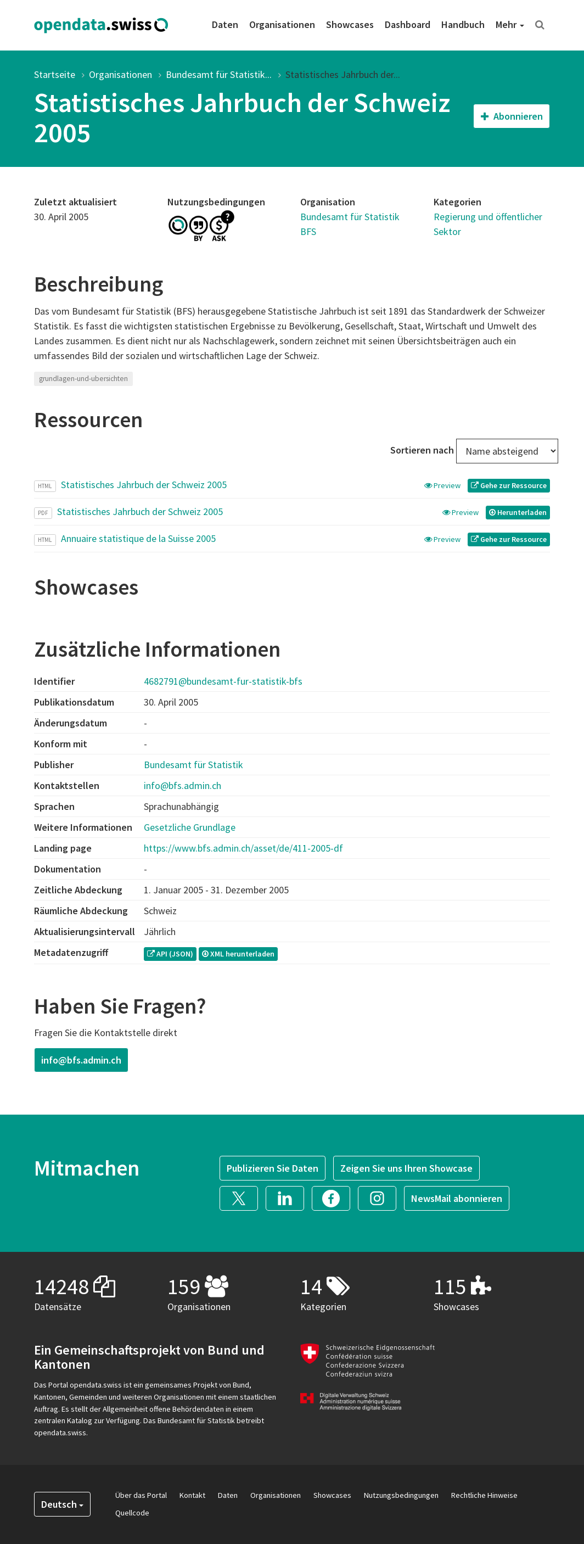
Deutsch (62, 1504)
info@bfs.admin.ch (182, 785)
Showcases (350, 24)
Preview (443, 485)
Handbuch (463, 24)
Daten (225, 24)
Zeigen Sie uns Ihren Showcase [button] (406, 1168)
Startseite (54, 74)
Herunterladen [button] (518, 512)
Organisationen (282, 24)
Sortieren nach (422, 450)
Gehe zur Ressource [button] (509, 485)
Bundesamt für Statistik (193, 764)
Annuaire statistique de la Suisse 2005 (138, 538)
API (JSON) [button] (170, 954)
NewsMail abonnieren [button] (456, 1198)
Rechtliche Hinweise (484, 1495)
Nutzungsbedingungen (401, 1495)
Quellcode (132, 1513)
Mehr (510, 24)
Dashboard (407, 24)
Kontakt (192, 1495)
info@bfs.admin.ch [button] (81, 1060)
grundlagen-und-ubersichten (83, 378)
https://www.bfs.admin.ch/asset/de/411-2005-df (243, 848)
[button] (243, 1196)
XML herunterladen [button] (238, 954)
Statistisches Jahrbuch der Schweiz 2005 (144, 484)
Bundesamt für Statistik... (219, 74)
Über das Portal (141, 1495)
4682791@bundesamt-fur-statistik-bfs (223, 681)
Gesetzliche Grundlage (189, 827)
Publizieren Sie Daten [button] (272, 1168)
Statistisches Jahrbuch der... (342, 74)
